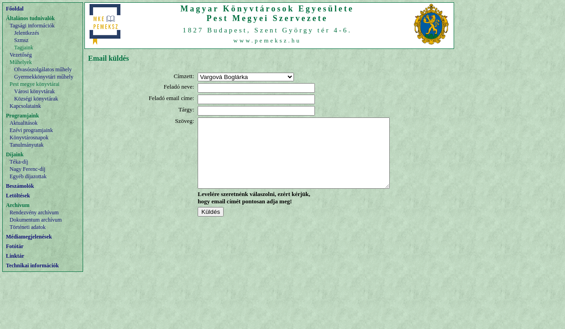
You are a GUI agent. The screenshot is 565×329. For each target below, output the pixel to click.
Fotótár (15, 246)
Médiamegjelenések (29, 236)
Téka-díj (19, 162)
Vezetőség (21, 55)
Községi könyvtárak (36, 99)
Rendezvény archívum (34, 212)
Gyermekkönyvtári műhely (43, 77)
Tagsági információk (32, 25)
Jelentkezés (26, 33)
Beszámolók (20, 186)
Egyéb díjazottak (28, 176)
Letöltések (18, 195)
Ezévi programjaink (31, 130)
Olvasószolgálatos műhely (43, 69)
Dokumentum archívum (36, 220)
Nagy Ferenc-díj (27, 169)
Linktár (15, 256)
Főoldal (15, 8)
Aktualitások (23, 123)
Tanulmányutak (26, 145)
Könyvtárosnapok (29, 137)
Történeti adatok (28, 227)
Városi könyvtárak (34, 91)
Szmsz (21, 40)
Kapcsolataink (25, 106)
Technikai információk (32, 265)
